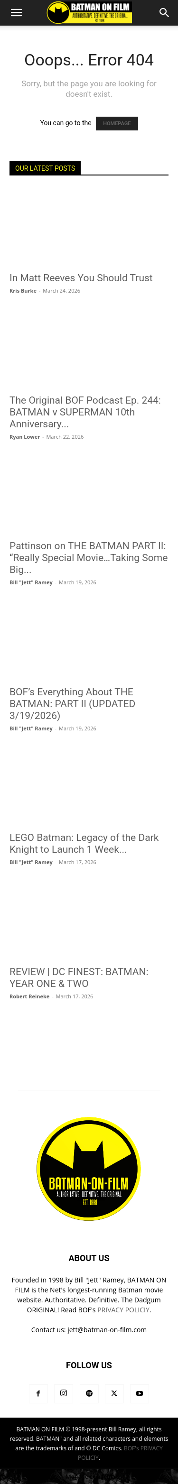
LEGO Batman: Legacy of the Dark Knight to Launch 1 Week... (84, 843)
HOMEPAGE (117, 123)
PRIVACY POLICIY (123, 1309)
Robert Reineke (29, 996)
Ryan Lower (24, 436)
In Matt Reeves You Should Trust (81, 278)
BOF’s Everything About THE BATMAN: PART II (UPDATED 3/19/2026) (72, 703)
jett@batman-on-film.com (107, 1329)
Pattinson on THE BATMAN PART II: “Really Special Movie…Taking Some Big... (88, 557)
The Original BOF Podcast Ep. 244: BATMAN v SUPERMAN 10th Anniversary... (85, 412)
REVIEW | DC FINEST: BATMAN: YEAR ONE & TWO (79, 977)
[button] (16, 13)
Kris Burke (23, 290)
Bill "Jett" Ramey (31, 582)
